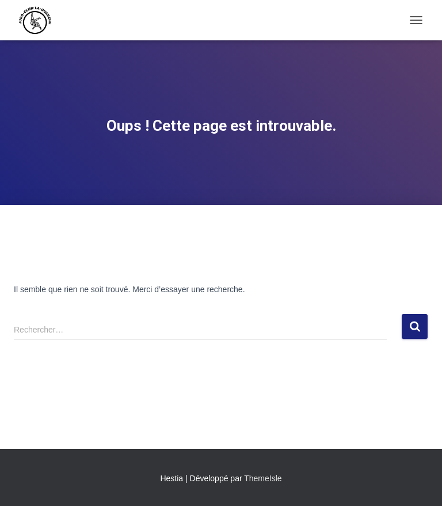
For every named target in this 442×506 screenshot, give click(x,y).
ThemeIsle (262, 478)
